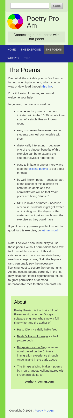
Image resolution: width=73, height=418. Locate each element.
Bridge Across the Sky (31, 347)
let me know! (50, 230)
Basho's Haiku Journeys (32, 336)
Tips (27, 58)
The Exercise (31, 49)
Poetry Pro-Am (44, 22)
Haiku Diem (24, 329)
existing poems (38, 168)
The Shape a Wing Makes (34, 366)
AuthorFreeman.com (39, 381)
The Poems (54, 49)
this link (47, 86)
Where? (13, 58)
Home (12, 49)
